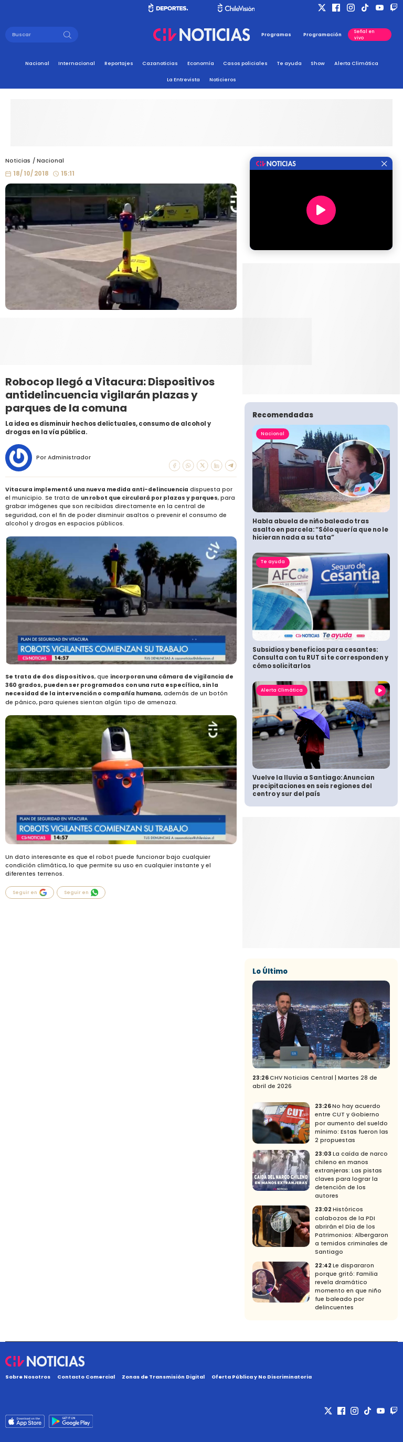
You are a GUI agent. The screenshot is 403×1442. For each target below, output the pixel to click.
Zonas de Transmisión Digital (163, 1376)
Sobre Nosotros (27, 1376)
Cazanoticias (160, 63)
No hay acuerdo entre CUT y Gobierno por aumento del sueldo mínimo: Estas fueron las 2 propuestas (351, 1123)
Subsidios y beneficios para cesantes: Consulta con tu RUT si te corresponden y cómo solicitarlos (320, 657)
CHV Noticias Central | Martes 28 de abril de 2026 (314, 1082)
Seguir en (30, 892)
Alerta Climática (356, 63)
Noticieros (222, 79)
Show (318, 63)
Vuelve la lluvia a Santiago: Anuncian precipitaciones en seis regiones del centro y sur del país (313, 785)
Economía (200, 63)
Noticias (17, 161)
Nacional (37, 63)
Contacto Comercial (86, 1376)
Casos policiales (245, 63)
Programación (322, 34)
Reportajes (118, 63)
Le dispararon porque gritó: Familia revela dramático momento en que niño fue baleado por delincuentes (348, 1286)
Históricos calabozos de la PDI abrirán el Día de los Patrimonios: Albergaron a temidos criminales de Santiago (351, 1230)
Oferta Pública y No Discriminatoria (261, 1376)
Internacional (76, 63)
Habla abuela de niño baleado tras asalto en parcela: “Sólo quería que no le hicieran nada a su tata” (320, 529)
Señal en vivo (364, 34)
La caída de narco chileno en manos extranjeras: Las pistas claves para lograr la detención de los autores (351, 1175)
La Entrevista (183, 79)
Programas (276, 34)
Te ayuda (289, 63)
